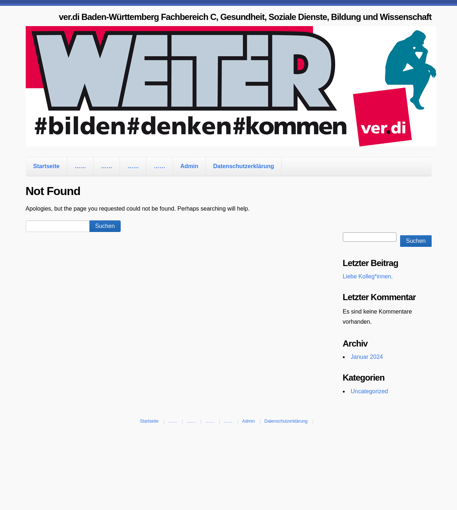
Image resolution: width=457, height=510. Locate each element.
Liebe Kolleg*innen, (368, 276)
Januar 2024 (367, 357)
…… (80, 166)
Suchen (415, 241)
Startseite (46, 166)
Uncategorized (369, 391)
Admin (189, 166)
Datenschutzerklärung (243, 166)
